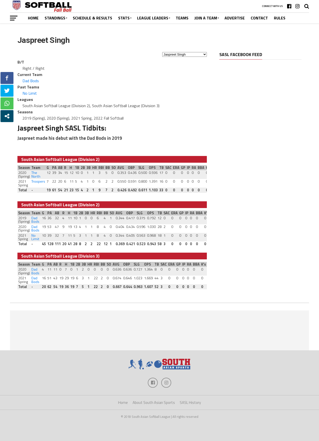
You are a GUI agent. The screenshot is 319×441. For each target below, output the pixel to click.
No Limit (29, 93)
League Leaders (152, 18)
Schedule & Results (92, 18)
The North (35, 174)
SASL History (190, 402)
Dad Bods (30, 81)
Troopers (38, 181)
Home (33, 18)
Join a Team (205, 18)
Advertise (235, 18)
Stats (124, 18)
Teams (182, 18)
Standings (55, 18)
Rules (279, 18)
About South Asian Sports (154, 402)
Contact (259, 18)
